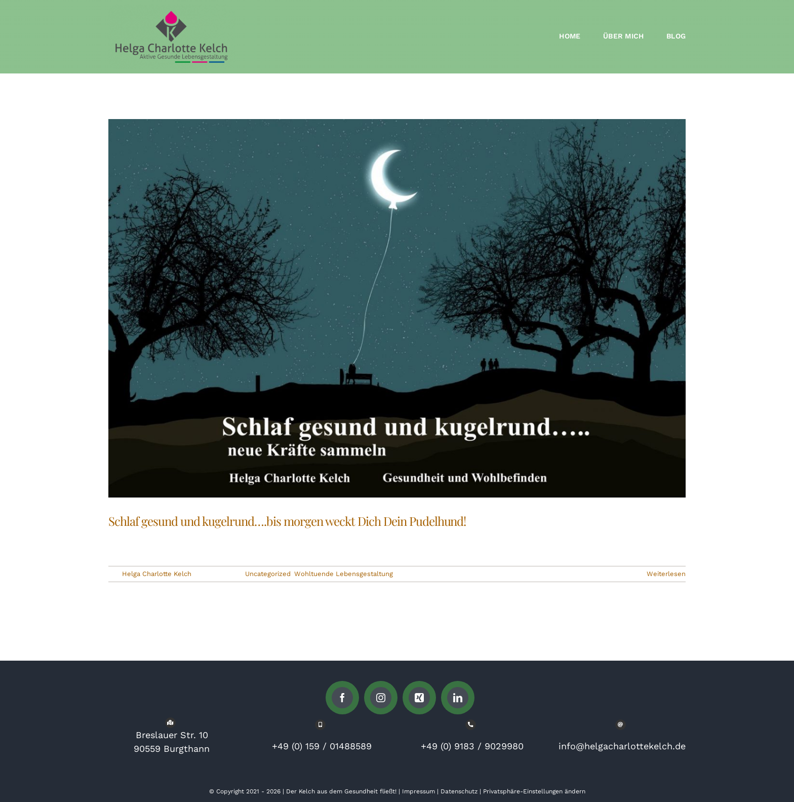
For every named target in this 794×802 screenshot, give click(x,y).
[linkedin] (457, 697)
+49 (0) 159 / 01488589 (322, 746)
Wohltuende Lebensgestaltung (343, 574)
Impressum (418, 791)
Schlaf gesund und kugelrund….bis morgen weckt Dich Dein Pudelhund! (287, 521)
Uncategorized (268, 574)
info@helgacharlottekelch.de (622, 746)
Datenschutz (459, 791)
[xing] (419, 697)
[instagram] (381, 697)
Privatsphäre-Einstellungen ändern (534, 791)
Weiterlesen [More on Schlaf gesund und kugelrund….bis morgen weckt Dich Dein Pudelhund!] (666, 574)
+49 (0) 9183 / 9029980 (472, 746)
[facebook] (342, 697)
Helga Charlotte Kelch (156, 574)
